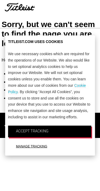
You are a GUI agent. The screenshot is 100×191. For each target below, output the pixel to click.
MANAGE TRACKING (31, 146)
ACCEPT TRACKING (32, 131)
